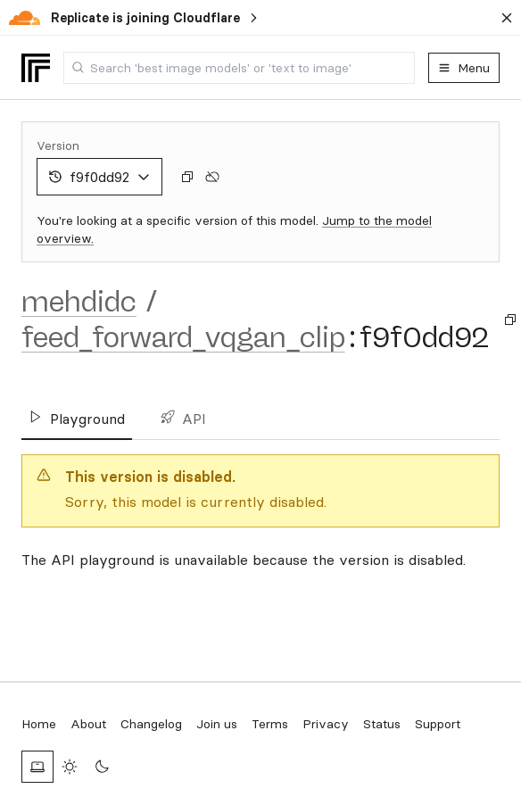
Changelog (151, 724)
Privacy (325, 724)
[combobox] (239, 68)
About (88, 724)
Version (58, 145)
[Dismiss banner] (506, 18)
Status (382, 724)
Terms (270, 724)
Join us (216, 724)
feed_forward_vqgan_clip (183, 337)
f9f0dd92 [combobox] (99, 177)
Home (38, 724)
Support (437, 724)
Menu (464, 68)
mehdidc (78, 302)
